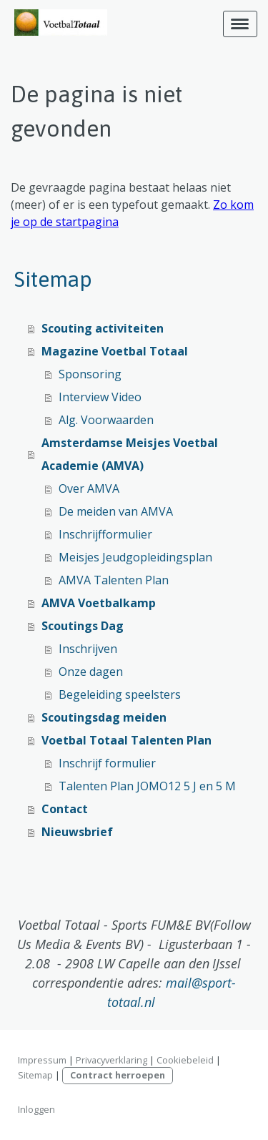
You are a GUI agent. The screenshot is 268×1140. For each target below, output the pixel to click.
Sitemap (35, 1074)
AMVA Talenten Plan (114, 580)
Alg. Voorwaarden (106, 420)
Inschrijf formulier (107, 763)
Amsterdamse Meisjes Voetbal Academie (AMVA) (129, 454)
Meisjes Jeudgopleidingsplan (135, 557)
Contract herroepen (117, 1074)
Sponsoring (90, 374)
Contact (64, 809)
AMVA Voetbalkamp (98, 603)
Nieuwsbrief (77, 832)
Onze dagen (91, 671)
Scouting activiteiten (102, 328)
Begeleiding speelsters (120, 694)
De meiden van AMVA (116, 511)
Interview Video (100, 397)
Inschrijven (88, 649)
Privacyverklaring (111, 1059)
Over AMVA (89, 488)
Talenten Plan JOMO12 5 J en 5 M (147, 786)
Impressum (42, 1059)
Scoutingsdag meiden (104, 717)
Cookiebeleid (185, 1059)
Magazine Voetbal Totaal (114, 351)
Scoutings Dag (82, 626)
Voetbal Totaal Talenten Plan (126, 740)
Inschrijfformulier (105, 534)
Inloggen (36, 1109)
